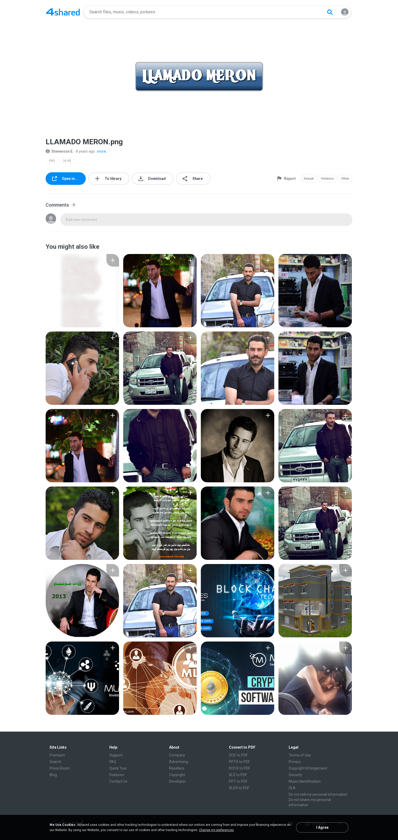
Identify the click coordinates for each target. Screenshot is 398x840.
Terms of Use (300, 755)
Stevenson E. (60, 151)
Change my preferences (216, 830)
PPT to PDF (238, 781)
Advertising (178, 762)
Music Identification (305, 781)
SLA (292, 788)
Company (177, 755)
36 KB (67, 161)
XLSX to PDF (239, 788)
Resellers (176, 768)
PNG (52, 161)
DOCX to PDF (239, 768)
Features (116, 775)
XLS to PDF (238, 775)
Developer (177, 781)
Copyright (177, 775)
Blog (53, 775)
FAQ (112, 762)
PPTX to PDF (239, 762)
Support (116, 755)
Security (295, 775)
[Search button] (330, 12)
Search (55, 762)
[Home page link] (63, 12)
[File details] (82, 290)
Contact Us (118, 781)
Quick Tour (118, 768)
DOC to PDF (238, 755)
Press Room (60, 768)
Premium (57, 755)
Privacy (295, 762)
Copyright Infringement (308, 768)
